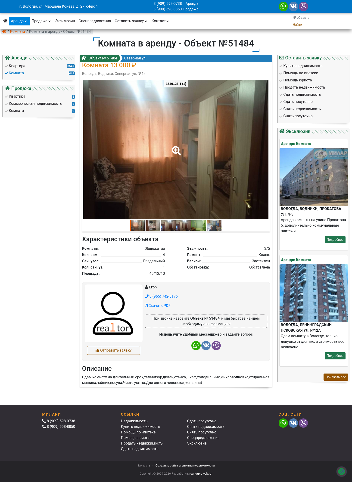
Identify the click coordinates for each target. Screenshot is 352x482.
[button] (175, 147)
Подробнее (335, 239)
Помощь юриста (135, 438)
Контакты (160, 21)
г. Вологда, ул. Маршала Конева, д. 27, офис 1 (58, 6)
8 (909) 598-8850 (167, 9)
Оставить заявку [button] (131, 21)
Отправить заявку (113, 350)
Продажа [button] (41, 21)
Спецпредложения (95, 21)
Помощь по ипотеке (138, 432)
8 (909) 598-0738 (168, 3)
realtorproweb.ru (201, 473)
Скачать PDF (158, 305)
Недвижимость (134, 421)
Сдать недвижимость (140, 449)
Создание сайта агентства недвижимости (185, 465)
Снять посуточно (202, 432)
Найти (297, 24)
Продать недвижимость (142, 443)
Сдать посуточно (202, 421)
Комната (17, 31)
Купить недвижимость (140, 426)
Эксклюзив (65, 21)
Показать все (336, 377)
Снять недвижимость (206, 426)
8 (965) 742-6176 (161, 296)
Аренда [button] (19, 21)
